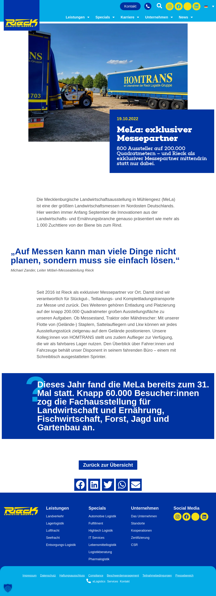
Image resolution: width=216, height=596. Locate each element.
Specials (105, 17)
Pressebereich (185, 575)
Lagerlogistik (55, 523)
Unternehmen (159, 17)
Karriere (130, 17)
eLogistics (99, 581)
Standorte (138, 523)
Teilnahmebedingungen (157, 575)
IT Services (97, 537)
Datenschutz (48, 575)
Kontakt (125, 581)
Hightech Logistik (101, 530)
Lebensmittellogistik (103, 545)
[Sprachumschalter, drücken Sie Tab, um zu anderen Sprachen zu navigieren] (209, 6)
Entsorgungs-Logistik (61, 545)
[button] (80, 485)
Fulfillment (96, 523)
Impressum (29, 575)
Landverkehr (55, 516)
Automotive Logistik (102, 516)
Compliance (95, 575)
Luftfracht (52, 530)
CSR (134, 545)
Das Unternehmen (144, 516)
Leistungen (78, 17)
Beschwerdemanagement (123, 575)
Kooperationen (141, 530)
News (186, 17)
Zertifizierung (140, 537)
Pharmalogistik (99, 559)
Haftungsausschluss (72, 575)
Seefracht (53, 537)
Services (112, 581)
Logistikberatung (100, 552)
